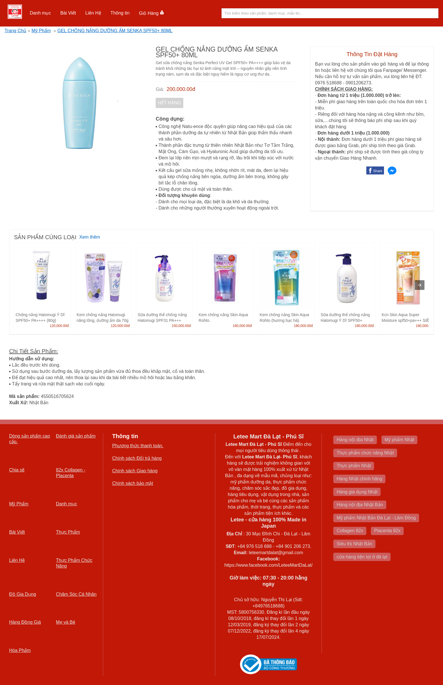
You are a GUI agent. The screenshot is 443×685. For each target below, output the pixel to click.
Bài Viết (68, 13)
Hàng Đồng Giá (25, 622)
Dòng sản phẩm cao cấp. (29, 439)
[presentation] (419, 285)
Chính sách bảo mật (132, 483)
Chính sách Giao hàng (135, 470)
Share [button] (377, 171)
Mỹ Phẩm (41, 30)
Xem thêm (89, 237)
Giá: (160, 89)
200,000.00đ (181, 89)
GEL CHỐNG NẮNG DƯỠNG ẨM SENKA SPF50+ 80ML (114, 30)
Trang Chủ (15, 30)
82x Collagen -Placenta (70, 472)
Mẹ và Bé (65, 622)
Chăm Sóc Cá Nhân (76, 594)
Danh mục (40, 13)
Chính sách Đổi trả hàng (137, 458)
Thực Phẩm (68, 532)
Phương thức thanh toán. (138, 445)
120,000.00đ (59, 326)
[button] (40, 13)
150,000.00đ (181, 326)
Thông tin (120, 13)
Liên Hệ (93, 13)
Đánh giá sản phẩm (75, 436)
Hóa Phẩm (20, 650)
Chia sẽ (17, 469)
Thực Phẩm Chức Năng (74, 563)
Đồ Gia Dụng (22, 594)
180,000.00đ (242, 326)
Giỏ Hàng (151, 13)
